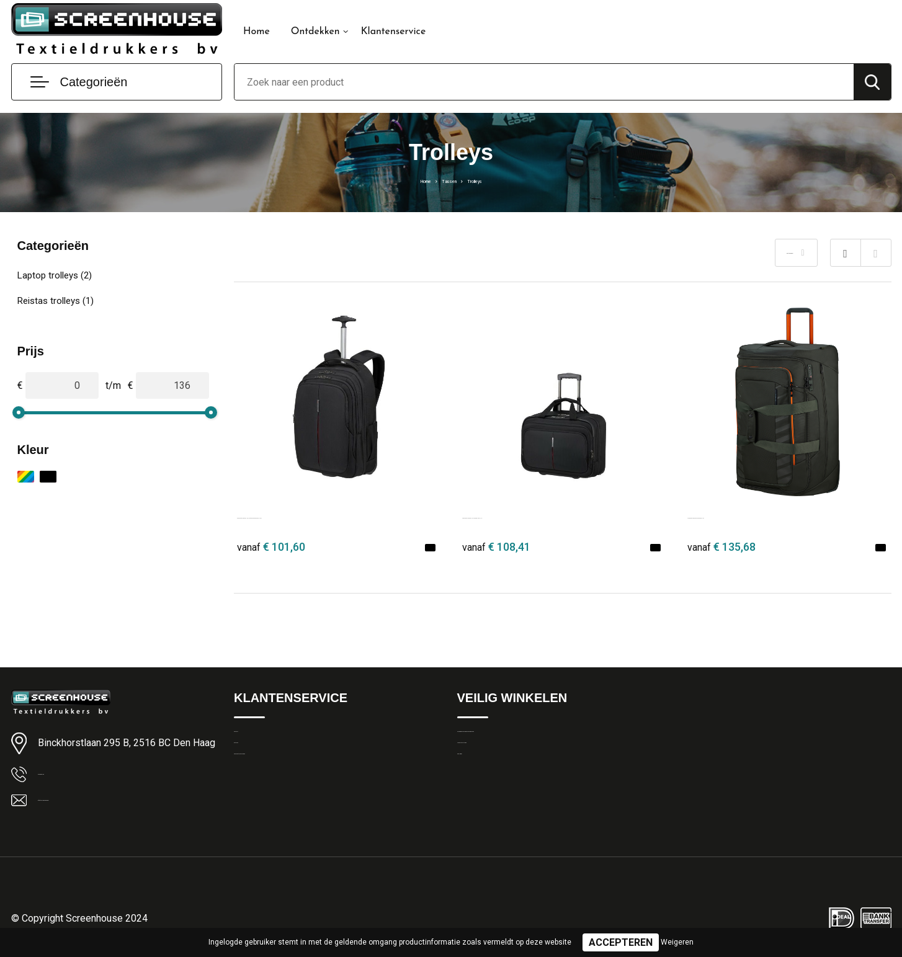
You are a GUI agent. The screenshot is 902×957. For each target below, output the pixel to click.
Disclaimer (478, 792)
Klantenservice (393, 32)
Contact (250, 739)
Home (256, 32)
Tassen (448, 179)
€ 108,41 (496, 546)
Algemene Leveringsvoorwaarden (525, 739)
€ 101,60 (271, 546)
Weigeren (677, 942)
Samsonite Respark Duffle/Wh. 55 (762, 515)
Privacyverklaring (491, 766)
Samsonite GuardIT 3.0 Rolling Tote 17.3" (553, 515)
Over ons (252, 766)
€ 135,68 (721, 546)
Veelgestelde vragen (275, 792)
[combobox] (544, 82)
